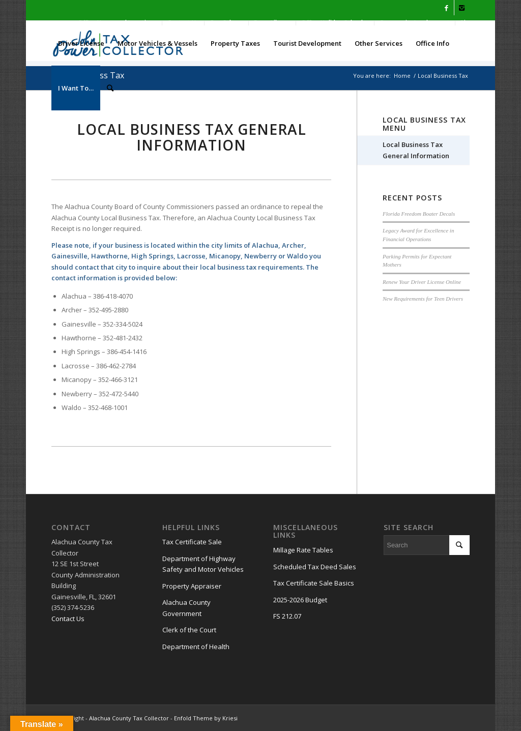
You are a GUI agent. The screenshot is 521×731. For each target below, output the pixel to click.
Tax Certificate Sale (192, 541)
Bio (465, 22)
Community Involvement (415, 22)
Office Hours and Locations (117, 22)
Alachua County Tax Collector (129, 718)
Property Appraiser (191, 586)
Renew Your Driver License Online (422, 282)
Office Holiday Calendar (335, 22)
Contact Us (183, 22)
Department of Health (195, 646)
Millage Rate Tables (303, 549)
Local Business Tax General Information (416, 150)
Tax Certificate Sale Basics (313, 583)
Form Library (272, 22)
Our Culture (226, 22)
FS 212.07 (287, 616)
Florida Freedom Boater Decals (419, 214)
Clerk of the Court (189, 629)
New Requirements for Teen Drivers (423, 299)
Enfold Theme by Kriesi (206, 718)
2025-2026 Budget (300, 599)
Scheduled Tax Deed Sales (314, 566)
